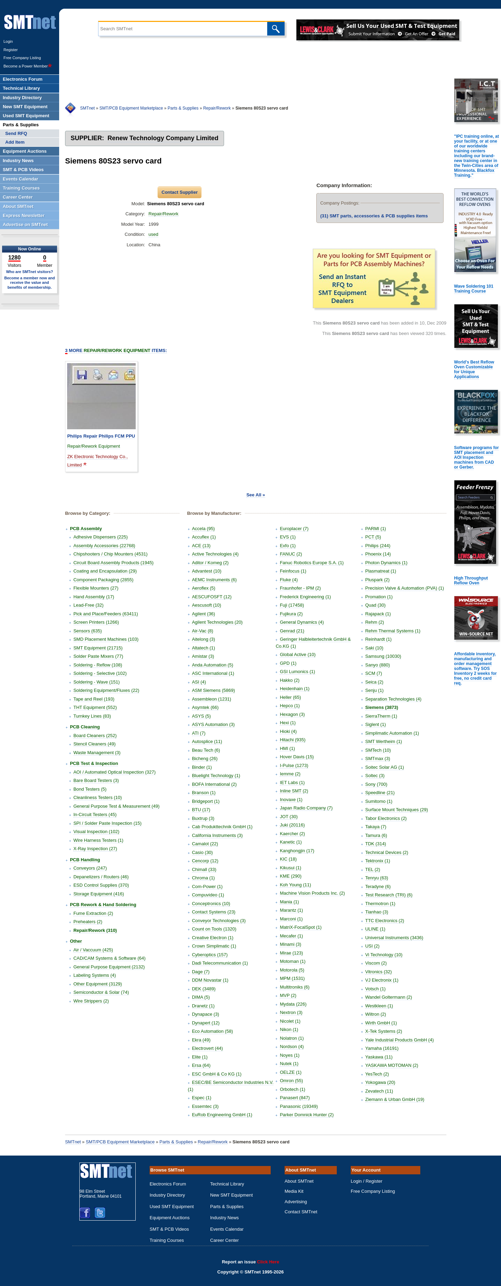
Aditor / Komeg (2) (210, 562)
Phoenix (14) (378, 554)
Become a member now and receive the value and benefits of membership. (29, 282)
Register (10, 50)
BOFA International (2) (214, 784)
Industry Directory (167, 1195)
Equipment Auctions (170, 1217)
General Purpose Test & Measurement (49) (116, 806)
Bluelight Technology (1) (216, 775)
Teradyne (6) (378, 886)
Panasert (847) (295, 1097)
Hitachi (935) (292, 739)
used (153, 234)
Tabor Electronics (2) (386, 818)
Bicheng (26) (205, 758)
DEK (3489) (204, 988)
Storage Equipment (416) (98, 893)
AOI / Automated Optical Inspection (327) (114, 772)
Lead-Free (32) (88, 605)
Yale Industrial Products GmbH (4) (399, 1040)
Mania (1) (289, 901)
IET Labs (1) (292, 782)
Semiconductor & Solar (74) (101, 992)
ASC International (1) (213, 673)
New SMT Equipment (231, 1195)
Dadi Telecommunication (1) (220, 963)
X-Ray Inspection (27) (95, 848)
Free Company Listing (22, 58)
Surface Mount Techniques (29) (396, 809)
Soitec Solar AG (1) (384, 767)
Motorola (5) (292, 970)
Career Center (224, 1240)
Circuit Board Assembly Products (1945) (113, 562)
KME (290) (290, 876)
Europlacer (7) (294, 528)
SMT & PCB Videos (169, 1229)
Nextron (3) (291, 1012)
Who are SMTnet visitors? (29, 272)
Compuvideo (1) (208, 894)
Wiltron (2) (375, 1014)
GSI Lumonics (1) (297, 671)
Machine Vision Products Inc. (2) (312, 893)
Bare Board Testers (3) (96, 780)
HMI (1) (287, 748)
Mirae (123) (291, 953)
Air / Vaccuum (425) (93, 949)
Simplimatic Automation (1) (392, 733)
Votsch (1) (375, 988)
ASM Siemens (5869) (213, 690)
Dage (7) (201, 971)
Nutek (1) (289, 1063)
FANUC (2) (291, 554)
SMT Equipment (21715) (97, 647)
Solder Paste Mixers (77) (98, 656)
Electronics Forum (168, 1184)
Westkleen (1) (379, 1005)
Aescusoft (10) (206, 605)
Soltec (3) (375, 775)
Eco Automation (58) (212, 1031)
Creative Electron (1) (212, 937)
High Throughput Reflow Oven (471, 580)
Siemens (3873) (381, 707)
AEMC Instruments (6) (214, 579)
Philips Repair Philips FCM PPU (101, 436)
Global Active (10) (298, 654)
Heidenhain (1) (294, 688)
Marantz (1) (291, 910)
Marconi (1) (291, 918)
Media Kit (294, 1191)
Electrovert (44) (207, 1048)
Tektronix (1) (377, 860)
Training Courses (167, 1240)
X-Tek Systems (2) (383, 1031)
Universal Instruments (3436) (394, 937)
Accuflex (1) (204, 537)
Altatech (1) (203, 647)
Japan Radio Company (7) (306, 807)
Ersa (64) (201, 1065)
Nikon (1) (289, 1029)
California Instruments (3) (217, 835)
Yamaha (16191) (382, 1048)
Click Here (268, 1261)
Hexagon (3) (292, 714)
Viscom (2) (376, 963)
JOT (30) (288, 816)
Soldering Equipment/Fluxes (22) (106, 690)
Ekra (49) (201, 1040)
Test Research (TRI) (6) (389, 894)
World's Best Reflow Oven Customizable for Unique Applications (474, 369)
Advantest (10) (207, 571)
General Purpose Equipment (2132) (109, 966)
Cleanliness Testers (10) (97, 797)
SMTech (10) (378, 750)
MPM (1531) (292, 978)
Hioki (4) (288, 731)
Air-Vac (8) (202, 630)
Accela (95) (203, 528)
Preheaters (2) (87, 921)
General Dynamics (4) (302, 622)
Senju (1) (374, 690)
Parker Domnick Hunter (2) (307, 1114)
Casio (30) (202, 852)
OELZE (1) (290, 1072)
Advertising (296, 1201)
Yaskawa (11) (379, 1057)
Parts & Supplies (183, 108)
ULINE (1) (375, 929)
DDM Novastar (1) (210, 980)
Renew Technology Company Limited (163, 138)
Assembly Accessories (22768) (104, 545)
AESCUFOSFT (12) (212, 596)
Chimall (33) (204, 869)
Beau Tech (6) (206, 750)
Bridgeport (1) (206, 801)
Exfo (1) (288, 545)
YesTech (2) (377, 1074)
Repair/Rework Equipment (93, 446)
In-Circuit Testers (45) (95, 814)
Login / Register (366, 1181)
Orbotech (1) (292, 1089)
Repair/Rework (217, 108)
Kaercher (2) (292, 833)
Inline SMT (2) (294, 790)
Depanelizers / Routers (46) (101, 876)
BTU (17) (201, 809)
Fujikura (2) (291, 613)
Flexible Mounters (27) (95, 588)
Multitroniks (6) (294, 987)
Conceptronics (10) (211, 903)
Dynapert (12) (206, 1022)
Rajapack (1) (378, 613)
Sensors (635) (87, 630)
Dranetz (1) (203, 1005)
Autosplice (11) (207, 741)
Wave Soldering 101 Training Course (473, 289)
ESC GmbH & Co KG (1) (216, 1074)
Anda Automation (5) (212, 665)
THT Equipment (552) (95, 707)
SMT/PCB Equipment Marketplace (131, 108)
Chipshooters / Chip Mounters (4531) (110, 554)
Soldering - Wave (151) (96, 682)
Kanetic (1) (291, 842)
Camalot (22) (205, 843)
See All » (255, 494)
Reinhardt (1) (378, 639)
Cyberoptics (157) (210, 954)
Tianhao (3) (376, 911)
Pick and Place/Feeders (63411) (105, 613)
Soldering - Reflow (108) (97, 665)
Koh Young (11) (295, 884)
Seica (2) (374, 682)
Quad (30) (375, 605)
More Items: (116, 350)
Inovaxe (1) (291, 799)
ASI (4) (199, 682)
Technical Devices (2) (386, 852)
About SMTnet (299, 1181)
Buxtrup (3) (203, 818)
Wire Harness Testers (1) (98, 840)
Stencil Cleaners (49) (94, 743)
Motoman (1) (292, 961)
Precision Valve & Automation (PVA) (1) (404, 588)
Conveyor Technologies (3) (219, 920)
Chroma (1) (203, 877)
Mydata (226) (293, 1004)
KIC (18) (288, 859)
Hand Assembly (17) (93, 596)
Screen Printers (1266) (96, 622)
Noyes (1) (289, 1055)
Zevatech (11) (379, 1091)
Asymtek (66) (205, 707)
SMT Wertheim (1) (383, 741)
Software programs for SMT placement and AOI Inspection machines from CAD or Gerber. (476, 457)
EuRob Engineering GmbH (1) (222, 1114)
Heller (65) (290, 697)
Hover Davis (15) (297, 756)
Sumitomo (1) (378, 801)
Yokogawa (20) (380, 1082)
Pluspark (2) (377, 579)
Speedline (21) (380, 792)
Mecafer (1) (291, 935)
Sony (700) (376, 784)
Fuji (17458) (292, 605)
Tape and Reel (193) (93, 699)
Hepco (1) (290, 705)
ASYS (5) (201, 716)
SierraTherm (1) (381, 716)
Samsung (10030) (383, 656)
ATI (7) (199, 733)
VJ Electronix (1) (381, 980)
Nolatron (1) (292, 1038)
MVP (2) (288, 995)
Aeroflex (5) (203, 588)
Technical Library (227, 1184)
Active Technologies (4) (215, 554)
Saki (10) (374, 647)
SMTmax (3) (377, 758)
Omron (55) (291, 1080)
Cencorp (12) (205, 860)
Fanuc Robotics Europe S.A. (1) (312, 562)
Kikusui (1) (290, 867)
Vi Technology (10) (384, 954)
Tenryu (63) (376, 877)
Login (8, 41)
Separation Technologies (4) (393, 699)
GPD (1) (288, 663)
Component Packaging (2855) (103, 579)
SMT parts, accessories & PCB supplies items (374, 215)
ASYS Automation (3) (213, 724)
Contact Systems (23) (214, 911)
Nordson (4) (292, 1046)
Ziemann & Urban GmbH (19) (394, 1099)
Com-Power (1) (207, 886)
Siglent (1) (375, 724)
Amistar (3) (203, 656)
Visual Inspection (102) (96, 831)
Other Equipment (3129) (97, 984)
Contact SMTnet (301, 1211)
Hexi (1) (288, 722)
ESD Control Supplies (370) (101, 885)
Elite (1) (200, 1057)
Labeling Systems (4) (94, 975)
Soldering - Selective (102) (100, 673)
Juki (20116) (292, 825)
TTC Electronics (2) (384, 920)
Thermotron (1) (380, 903)
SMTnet (87, 108)
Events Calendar (227, 1229)
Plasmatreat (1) (380, 571)
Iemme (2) (290, 773)
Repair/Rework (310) (95, 930)
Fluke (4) (288, 579)
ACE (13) (201, 545)
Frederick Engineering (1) (305, 596)
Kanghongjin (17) (297, 850)
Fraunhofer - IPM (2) (300, 588)
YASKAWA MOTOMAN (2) (391, 1065)
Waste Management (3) (96, 752)
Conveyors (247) (90, 868)
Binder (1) (202, 767)
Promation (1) (379, 596)
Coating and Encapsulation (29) (105, 571)
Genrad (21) (292, 630)
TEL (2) (372, 869)
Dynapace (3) (205, 1014)
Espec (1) (202, 1097)
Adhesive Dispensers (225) (100, 537)
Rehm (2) (374, 622)
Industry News (224, 1217)
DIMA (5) (201, 997)
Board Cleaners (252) (95, 735)
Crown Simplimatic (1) (214, 946)
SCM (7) (373, 673)
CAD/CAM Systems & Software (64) (109, 958)
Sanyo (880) (377, 665)
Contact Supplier (179, 192)
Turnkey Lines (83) (92, 716)
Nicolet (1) (290, 1021)
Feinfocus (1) (293, 571)
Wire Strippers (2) (91, 1001)
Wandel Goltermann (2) (388, 997)
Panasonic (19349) (299, 1106)
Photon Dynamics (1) (386, 562)
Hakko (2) (289, 680)
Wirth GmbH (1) (381, 1022)
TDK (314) (375, 843)
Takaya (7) (376, 826)
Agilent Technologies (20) (217, 622)
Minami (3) (290, 944)
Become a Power (27, 66)
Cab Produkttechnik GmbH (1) (222, 826)
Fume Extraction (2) (93, 913)
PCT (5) (373, 537)
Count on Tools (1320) (214, 929)
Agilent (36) (203, 613)
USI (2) (372, 946)
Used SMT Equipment (172, 1206)
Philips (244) (377, 545)
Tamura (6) (376, 835)
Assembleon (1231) (211, 699)
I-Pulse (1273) (294, 765)
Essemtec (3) (205, 1106)
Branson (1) (204, 792)
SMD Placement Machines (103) (105, 639)
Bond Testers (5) (89, 789)
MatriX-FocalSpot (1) (300, 927)
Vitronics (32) (378, 971)
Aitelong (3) (203, 639)
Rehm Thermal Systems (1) (393, 630)
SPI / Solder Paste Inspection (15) (107, 823)
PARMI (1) (375, 528)
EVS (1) (288, 537)
